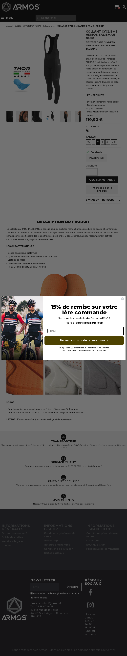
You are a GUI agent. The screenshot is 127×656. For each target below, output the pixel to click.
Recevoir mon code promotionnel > (84, 340)
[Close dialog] (122, 298)
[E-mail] (84, 331)
